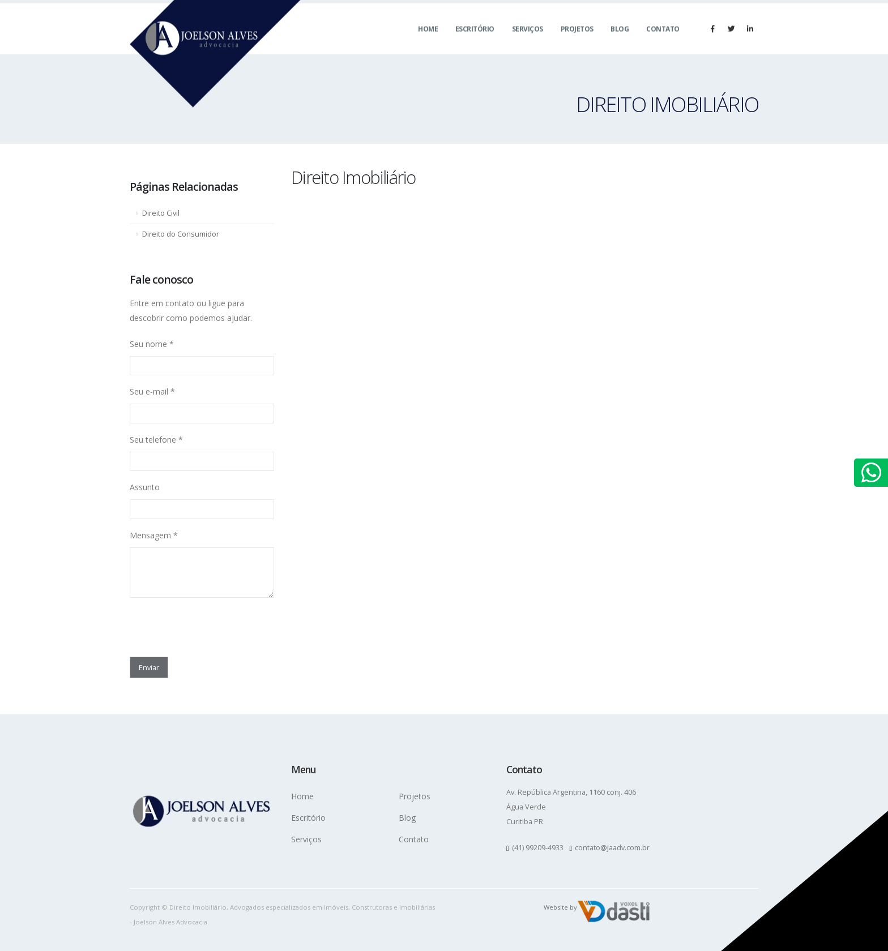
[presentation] (196, 624)
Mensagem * (154, 535)
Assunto (145, 487)
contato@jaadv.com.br (612, 848)
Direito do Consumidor (180, 234)
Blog (619, 40)
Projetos (577, 40)
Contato (663, 40)
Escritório (474, 40)
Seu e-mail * (152, 391)
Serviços (527, 40)
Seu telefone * (156, 439)
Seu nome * (152, 344)
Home (428, 40)
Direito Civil (161, 213)
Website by (560, 907)
